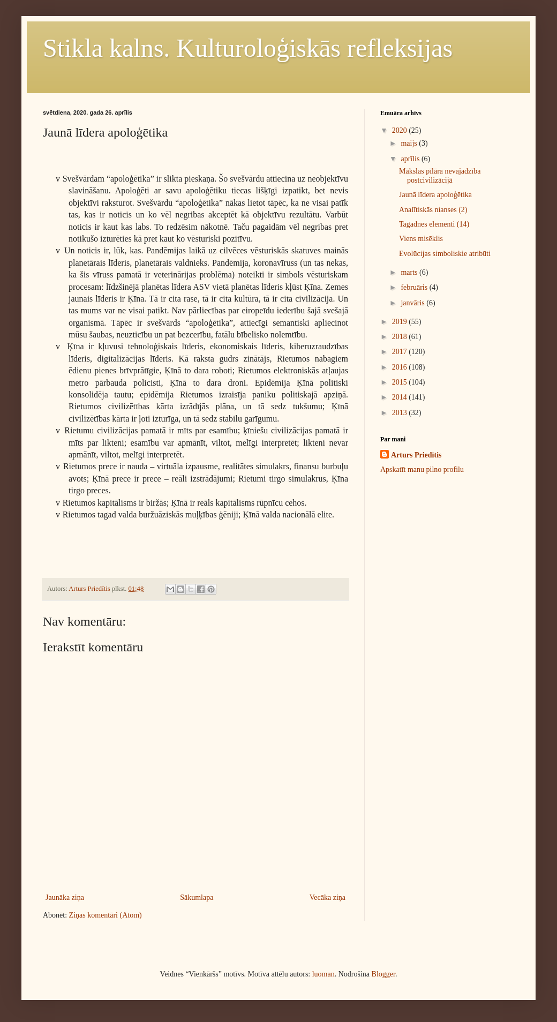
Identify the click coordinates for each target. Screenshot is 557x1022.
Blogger (383, 974)
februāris (415, 287)
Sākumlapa (196, 897)
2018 (400, 337)
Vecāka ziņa (327, 897)
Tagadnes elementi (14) (434, 224)
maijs (410, 143)
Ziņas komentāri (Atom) (105, 915)
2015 (400, 382)
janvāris (413, 303)
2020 (400, 130)
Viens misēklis (421, 239)
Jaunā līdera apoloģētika (435, 195)
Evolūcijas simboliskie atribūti (445, 254)
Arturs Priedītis (416, 455)
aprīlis (411, 159)
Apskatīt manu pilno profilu (422, 469)
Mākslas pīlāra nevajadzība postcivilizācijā (439, 175)
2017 (400, 352)
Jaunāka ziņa (65, 897)
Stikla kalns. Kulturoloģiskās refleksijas (248, 48)
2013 (400, 413)
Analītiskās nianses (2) (433, 210)
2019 (400, 322)
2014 (400, 397)
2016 (400, 367)
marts (410, 272)
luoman (323, 974)
